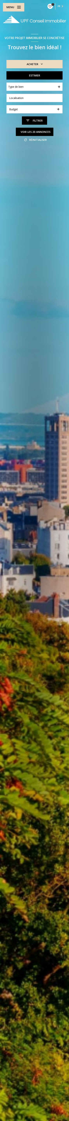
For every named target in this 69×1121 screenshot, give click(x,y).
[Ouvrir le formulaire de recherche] (34, 120)
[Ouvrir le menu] (13, 7)
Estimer (34, 75)
